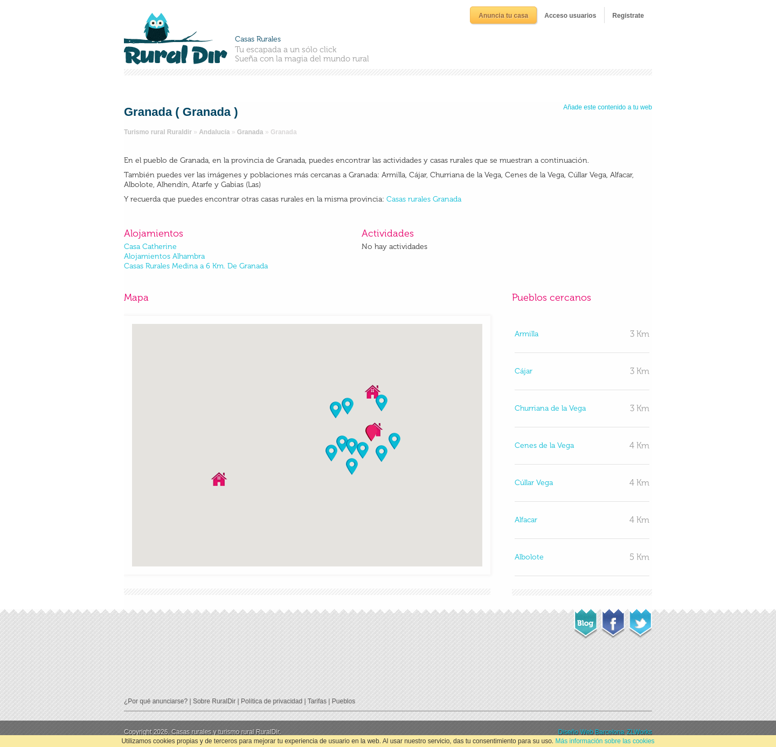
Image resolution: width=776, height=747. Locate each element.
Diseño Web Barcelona (591, 732)
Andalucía (214, 132)
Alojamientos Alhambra (164, 256)
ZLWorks (639, 732)
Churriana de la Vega (550, 408)
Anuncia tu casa (503, 15)
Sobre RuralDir (214, 701)
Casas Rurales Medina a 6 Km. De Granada (196, 266)
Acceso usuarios (570, 15)
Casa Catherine (150, 246)
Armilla (526, 333)
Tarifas (317, 701)
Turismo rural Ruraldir (158, 132)
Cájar (523, 371)
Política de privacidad (271, 701)
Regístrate (628, 15)
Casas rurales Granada (423, 199)
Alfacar (526, 519)
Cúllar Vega (534, 482)
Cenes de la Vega (544, 445)
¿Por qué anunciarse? (156, 701)
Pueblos (343, 701)
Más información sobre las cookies (604, 741)
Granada (250, 132)
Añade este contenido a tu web (607, 107)
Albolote (529, 557)
